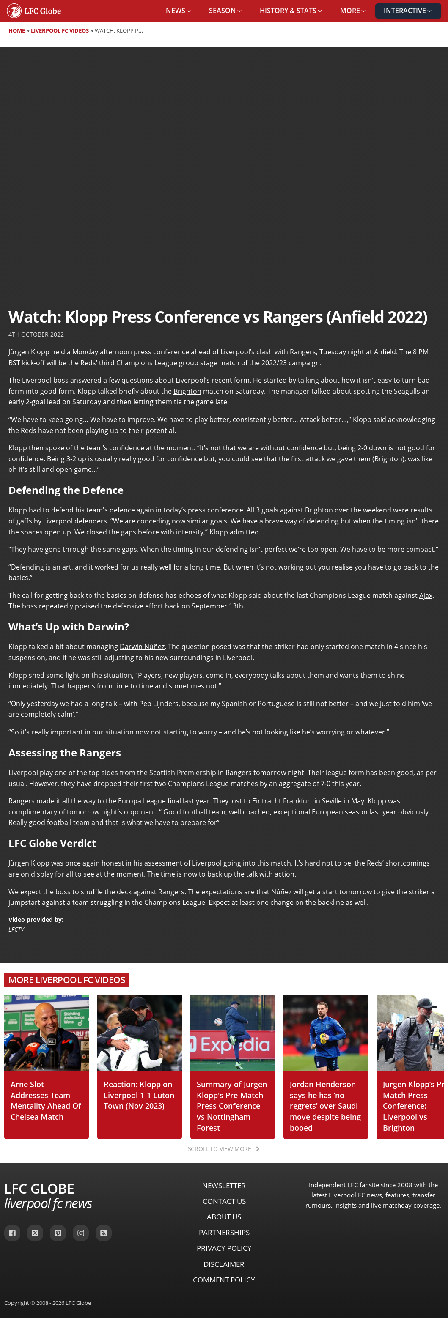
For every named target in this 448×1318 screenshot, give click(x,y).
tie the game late (200, 401)
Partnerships (224, 1232)
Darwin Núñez (142, 646)
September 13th (217, 606)
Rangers (303, 351)
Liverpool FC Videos (60, 30)
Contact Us (224, 1201)
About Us (224, 1217)
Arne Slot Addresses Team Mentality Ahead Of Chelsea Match (46, 1100)
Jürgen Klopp (28, 351)
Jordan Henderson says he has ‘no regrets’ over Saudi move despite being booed (325, 1105)
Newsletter (224, 1185)
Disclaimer (224, 1264)
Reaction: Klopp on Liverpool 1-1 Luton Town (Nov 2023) (139, 1095)
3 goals (267, 510)
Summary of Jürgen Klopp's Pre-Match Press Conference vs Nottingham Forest (232, 1105)
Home (16, 30)
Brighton (187, 391)
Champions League (146, 362)
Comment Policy (224, 1280)
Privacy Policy (224, 1248)
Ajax (425, 595)
